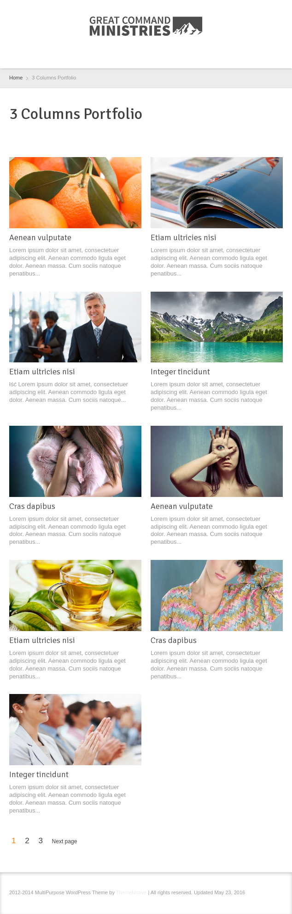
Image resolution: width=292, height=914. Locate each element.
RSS (147, 57)
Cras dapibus (32, 506)
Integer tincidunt (180, 372)
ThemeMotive (131, 892)
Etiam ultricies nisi (183, 237)
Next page (64, 841)
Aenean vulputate (40, 237)
